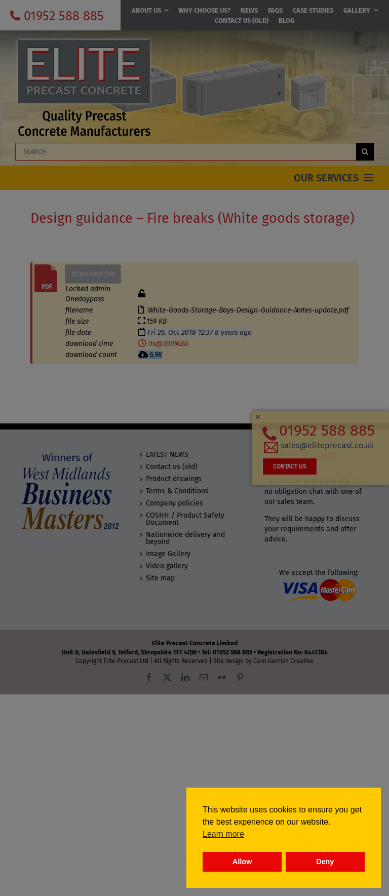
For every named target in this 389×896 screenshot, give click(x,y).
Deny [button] (325, 862)
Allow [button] (242, 862)
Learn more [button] (223, 834)
